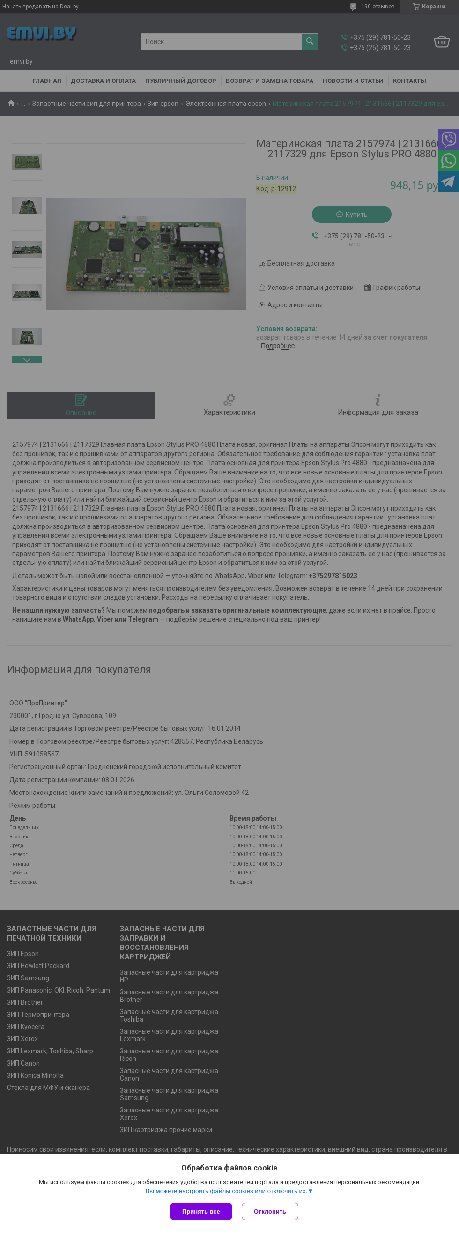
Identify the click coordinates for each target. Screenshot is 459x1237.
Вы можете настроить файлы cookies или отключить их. (226, 1190)
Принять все (201, 1211)
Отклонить (270, 1211)
